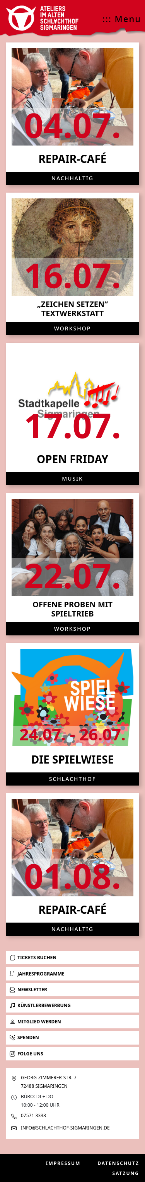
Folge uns (26, 1053)
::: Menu (121, 19)
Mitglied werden (35, 1021)
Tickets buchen (33, 957)
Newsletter (28, 989)
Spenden (24, 1037)
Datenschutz (118, 1163)
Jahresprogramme (37, 973)
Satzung (126, 1173)
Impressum (63, 1163)
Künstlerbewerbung (40, 1005)
